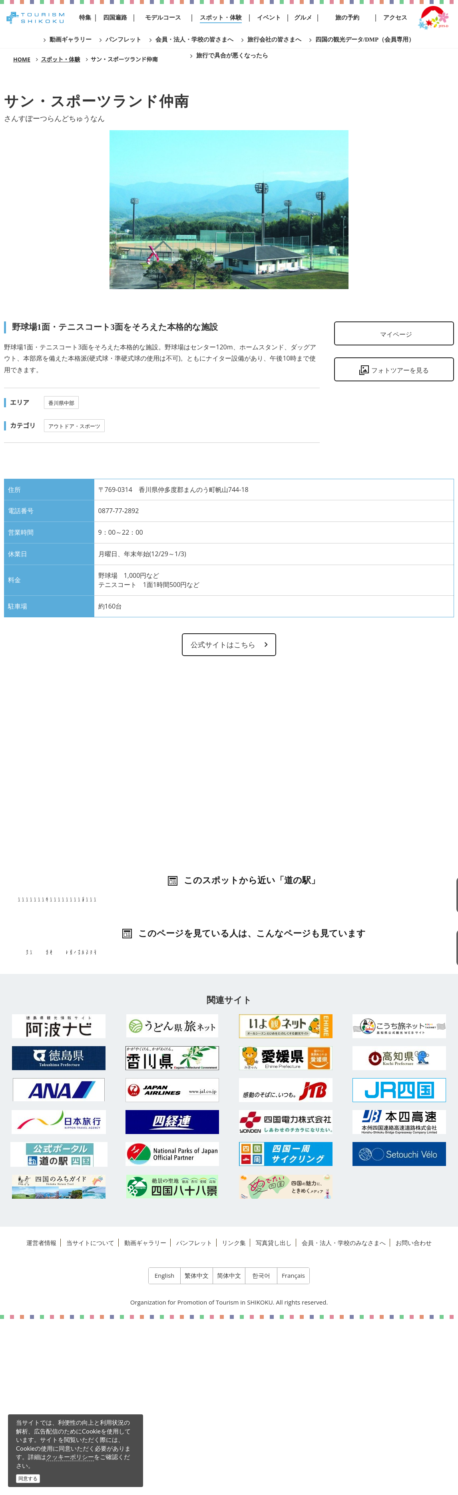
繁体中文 (197, 1451)
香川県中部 (61, 402)
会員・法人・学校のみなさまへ (344, 1418)
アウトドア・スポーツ (74, 426)
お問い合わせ (414, 1418)
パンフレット (194, 1418)
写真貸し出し (274, 1418)
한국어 (261, 1451)
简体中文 (229, 1451)
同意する (28, 1478)
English (165, 1451)
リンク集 (234, 1418)
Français (293, 1451)
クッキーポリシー (70, 1457)
